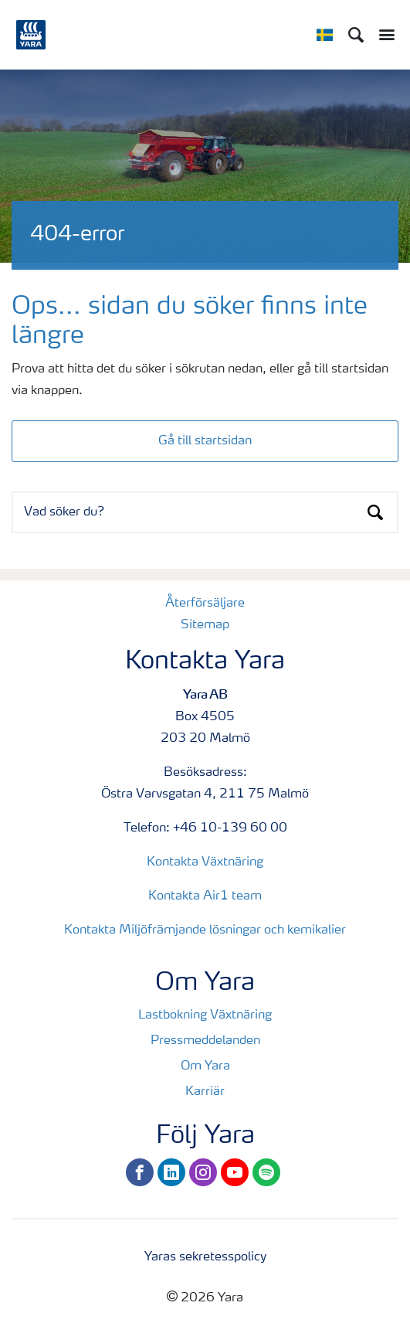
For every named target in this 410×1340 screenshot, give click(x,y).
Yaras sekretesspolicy (205, 1257)
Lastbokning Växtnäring (205, 1015)
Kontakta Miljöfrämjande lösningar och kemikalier (205, 930)
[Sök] (356, 34)
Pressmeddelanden (205, 1041)
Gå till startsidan (205, 441)
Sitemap (205, 625)
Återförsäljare (205, 603)
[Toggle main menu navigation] (383, 34)
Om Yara (205, 1066)
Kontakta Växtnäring (205, 862)
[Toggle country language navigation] (325, 34)
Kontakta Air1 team (205, 896)
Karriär (205, 1092)
